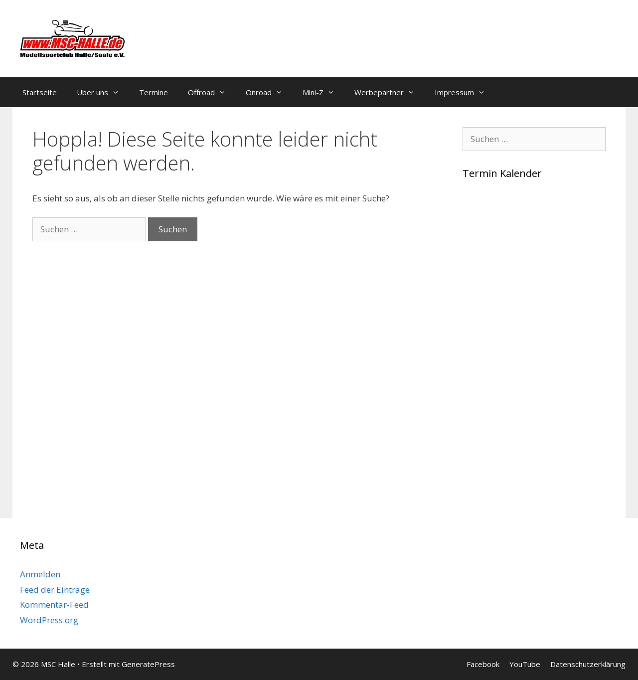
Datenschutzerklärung (588, 664)
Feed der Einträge (55, 589)
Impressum (465, 92)
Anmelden (40, 574)
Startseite (39, 92)
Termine (153, 92)
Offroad (212, 92)
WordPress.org (49, 620)
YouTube (524, 664)
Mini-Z (323, 92)
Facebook (483, 664)
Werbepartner (389, 92)
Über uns (103, 92)
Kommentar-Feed (54, 604)
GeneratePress (148, 664)
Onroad (269, 92)
